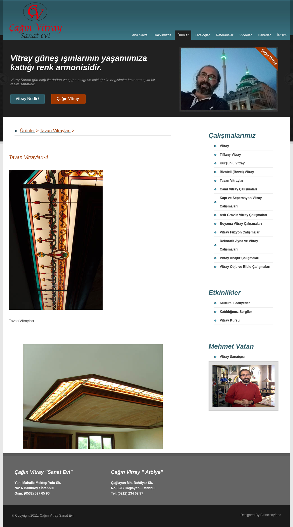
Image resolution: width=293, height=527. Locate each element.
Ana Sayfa (139, 35)
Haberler (264, 35)
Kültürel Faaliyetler (235, 303)
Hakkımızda (162, 35)
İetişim (282, 35)
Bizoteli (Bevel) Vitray (237, 172)
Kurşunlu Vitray (232, 163)
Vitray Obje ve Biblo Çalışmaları (245, 267)
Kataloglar (202, 35)
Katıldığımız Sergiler (236, 312)
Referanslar (224, 35)
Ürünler (183, 35)
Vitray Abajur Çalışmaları (239, 258)
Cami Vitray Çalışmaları (238, 189)
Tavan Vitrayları (232, 181)
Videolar (245, 35)
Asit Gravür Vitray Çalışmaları (243, 215)
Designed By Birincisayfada (260, 515)
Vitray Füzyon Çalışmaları (240, 232)
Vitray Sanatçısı (232, 357)
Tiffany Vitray (230, 155)
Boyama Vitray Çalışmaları (241, 224)
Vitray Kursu (230, 320)
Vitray (224, 146)
